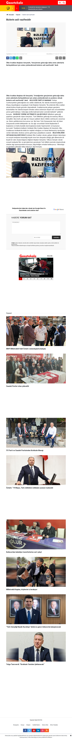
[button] (57, 58)
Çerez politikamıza (42, 737)
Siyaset (18, 14)
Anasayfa (10, 14)
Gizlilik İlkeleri (36, 725)
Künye (22, 725)
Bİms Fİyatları (54, 725)
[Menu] (59, 2)
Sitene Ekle (45, 725)
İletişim (28, 725)
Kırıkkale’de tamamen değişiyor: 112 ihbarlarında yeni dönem (39, 8)
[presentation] (12, 8)
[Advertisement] (36, 80)
